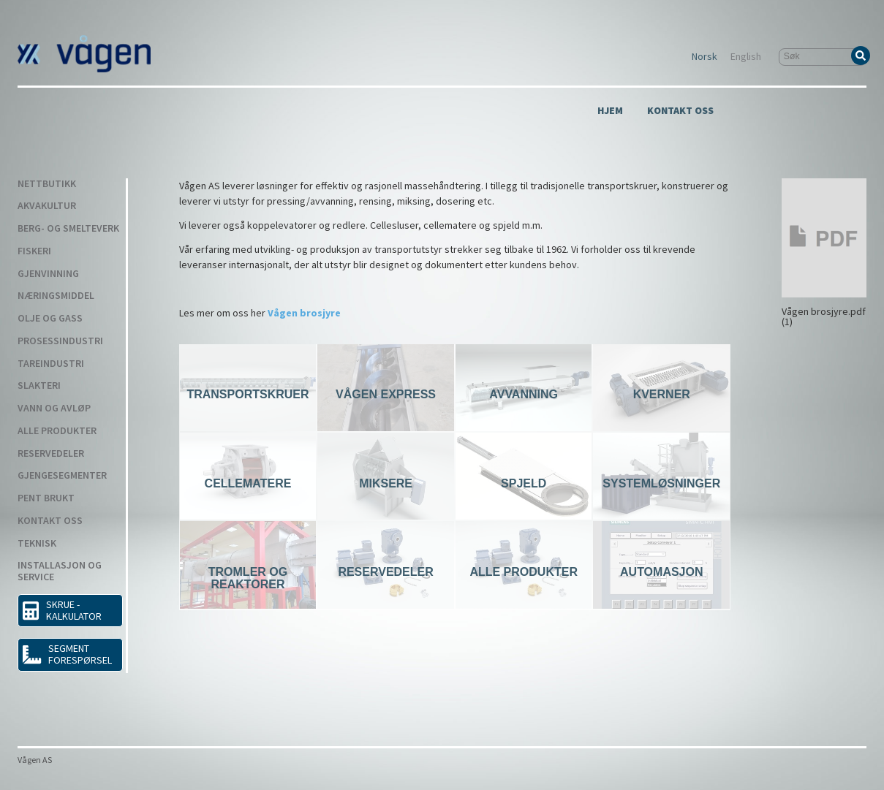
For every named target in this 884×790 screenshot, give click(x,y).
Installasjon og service (60, 571)
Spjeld (523, 483)
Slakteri (39, 386)
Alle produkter (57, 431)
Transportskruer (247, 394)
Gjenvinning (48, 274)
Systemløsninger (661, 483)
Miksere (385, 483)
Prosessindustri (60, 341)
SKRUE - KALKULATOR (62, 610)
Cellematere (248, 483)
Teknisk (37, 544)
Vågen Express (386, 394)
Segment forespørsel (67, 654)
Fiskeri (34, 251)
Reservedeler (51, 454)
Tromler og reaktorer (247, 578)
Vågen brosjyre (304, 312)
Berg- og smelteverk (68, 229)
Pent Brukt (46, 498)
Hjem (610, 111)
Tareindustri (51, 364)
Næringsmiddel (56, 296)
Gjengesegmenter (62, 476)
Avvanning (523, 394)
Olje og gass (50, 318)
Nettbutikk (47, 184)
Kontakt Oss (680, 111)
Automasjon (661, 572)
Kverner (661, 394)
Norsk (704, 57)
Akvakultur (47, 206)
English (745, 57)
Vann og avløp (54, 408)
